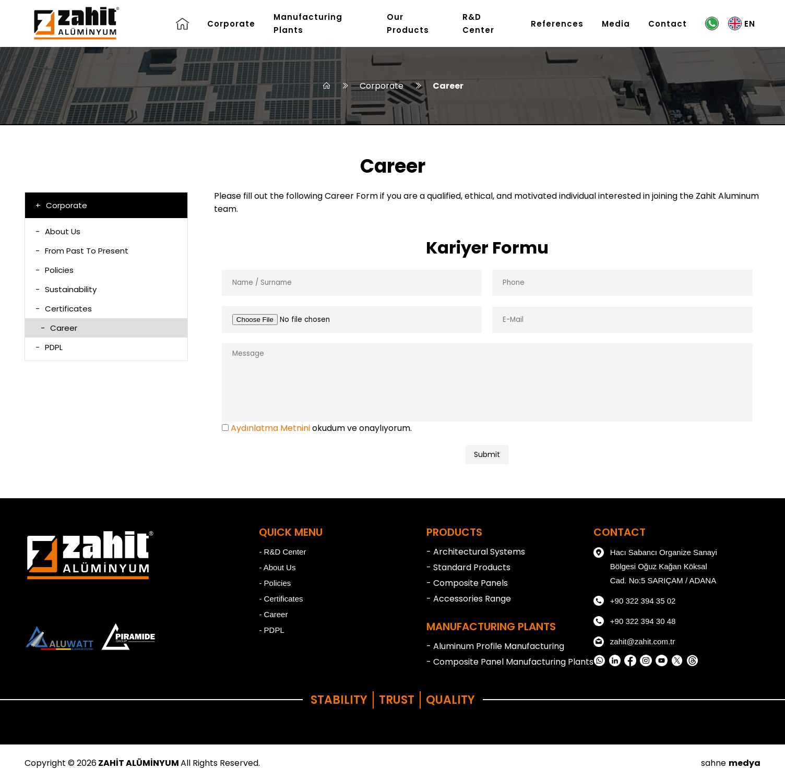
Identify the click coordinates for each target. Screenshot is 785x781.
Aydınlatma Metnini (270, 428)
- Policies (275, 583)
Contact (667, 23)
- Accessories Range (468, 599)
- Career (273, 614)
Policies (54, 270)
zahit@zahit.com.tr (634, 641)
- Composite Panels (467, 583)
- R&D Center (282, 551)
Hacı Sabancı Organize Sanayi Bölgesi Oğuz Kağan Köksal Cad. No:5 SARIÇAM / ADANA (655, 565)
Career (448, 86)
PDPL (49, 347)
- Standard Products (468, 567)
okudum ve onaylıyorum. (321, 428)
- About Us (277, 567)
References (557, 23)
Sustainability (66, 289)
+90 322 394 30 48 (634, 621)
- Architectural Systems (475, 552)
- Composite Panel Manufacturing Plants (509, 662)
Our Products (408, 23)
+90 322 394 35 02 (634, 601)
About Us (57, 231)
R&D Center (478, 23)
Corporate (231, 23)
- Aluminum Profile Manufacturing (495, 646)
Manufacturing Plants (307, 23)
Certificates (63, 309)
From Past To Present (81, 251)
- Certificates (281, 598)
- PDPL (271, 630)
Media (616, 23)
